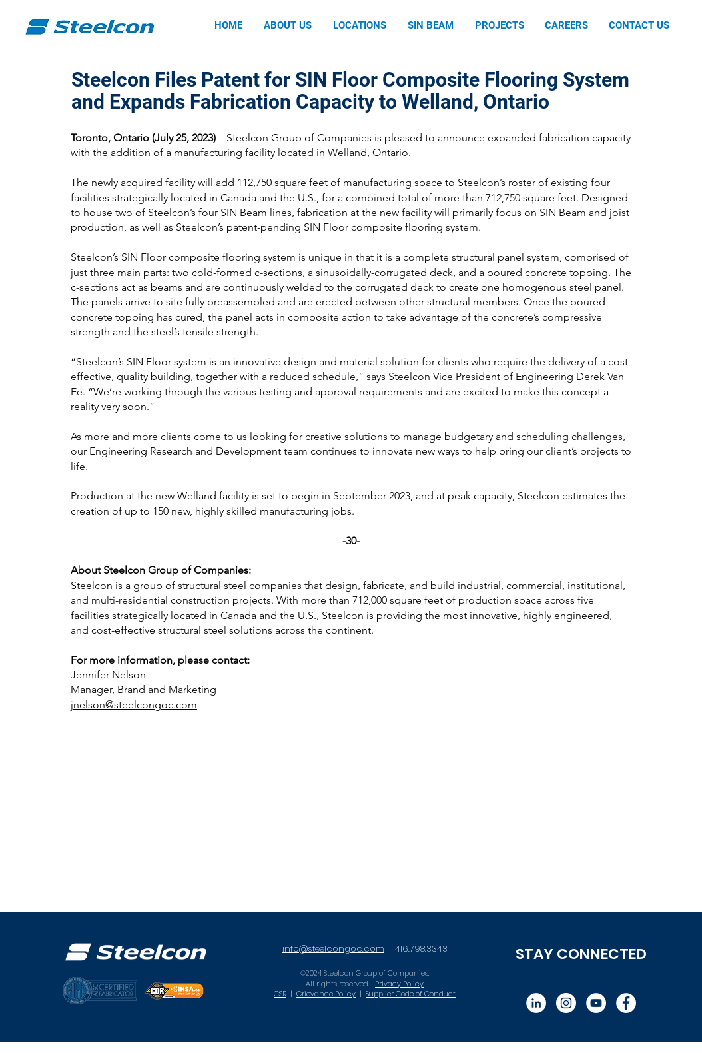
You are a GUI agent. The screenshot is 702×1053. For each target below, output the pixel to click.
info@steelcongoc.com (333, 948)
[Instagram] (566, 1003)
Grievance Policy (326, 993)
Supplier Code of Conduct (411, 993)
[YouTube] (596, 1003)
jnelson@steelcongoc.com (134, 704)
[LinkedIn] (536, 1003)
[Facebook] (626, 1003)
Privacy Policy (399, 983)
